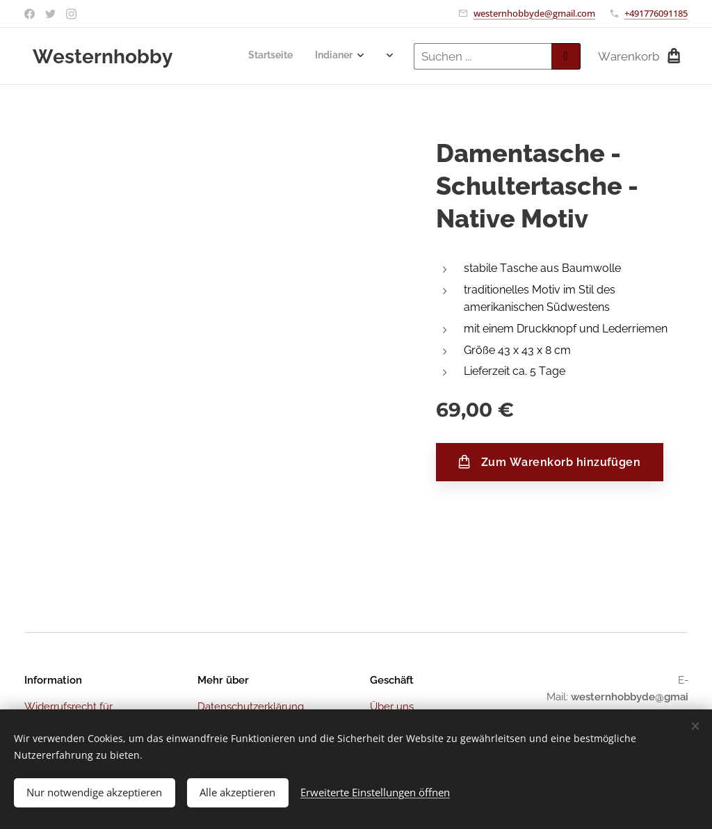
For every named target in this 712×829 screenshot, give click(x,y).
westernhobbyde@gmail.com (534, 13)
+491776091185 (656, 13)
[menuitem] (224, 56)
